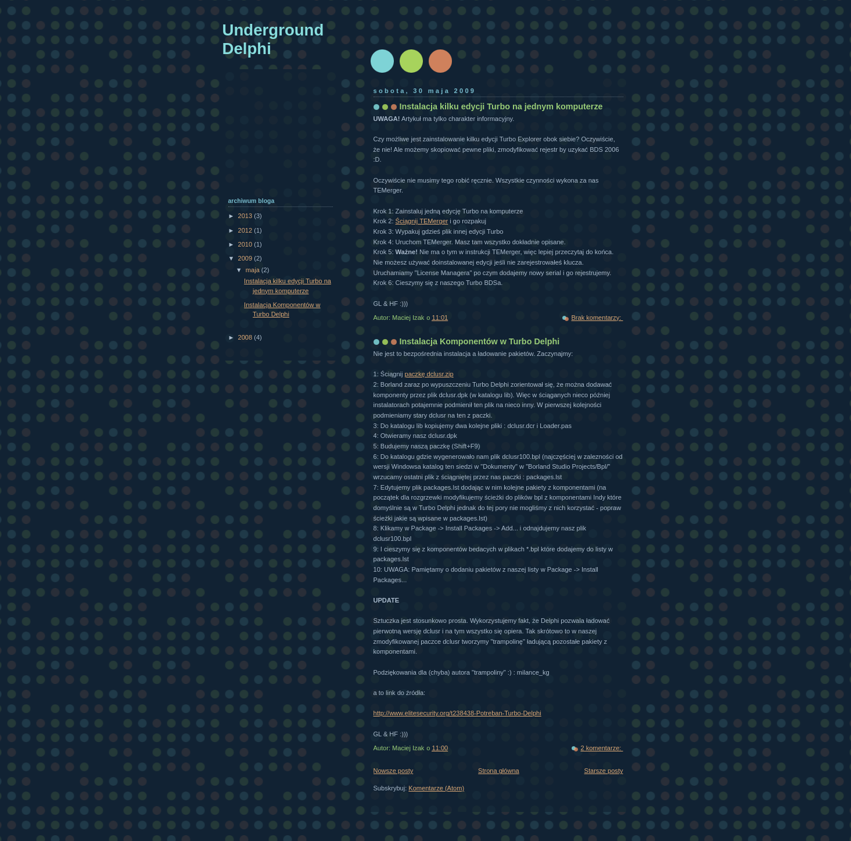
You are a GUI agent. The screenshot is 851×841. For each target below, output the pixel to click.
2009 (246, 258)
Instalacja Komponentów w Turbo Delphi (480, 341)
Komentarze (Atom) (436, 788)
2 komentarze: (601, 747)
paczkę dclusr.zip (429, 373)
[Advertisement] (280, 139)
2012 (246, 230)
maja (253, 269)
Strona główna (498, 770)
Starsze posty (603, 770)
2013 (246, 215)
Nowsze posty (394, 770)
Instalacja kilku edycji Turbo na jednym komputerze (501, 106)
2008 (246, 337)
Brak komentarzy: (597, 317)
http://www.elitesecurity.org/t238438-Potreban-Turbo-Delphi (457, 713)
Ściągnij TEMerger (422, 221)
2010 (246, 244)
